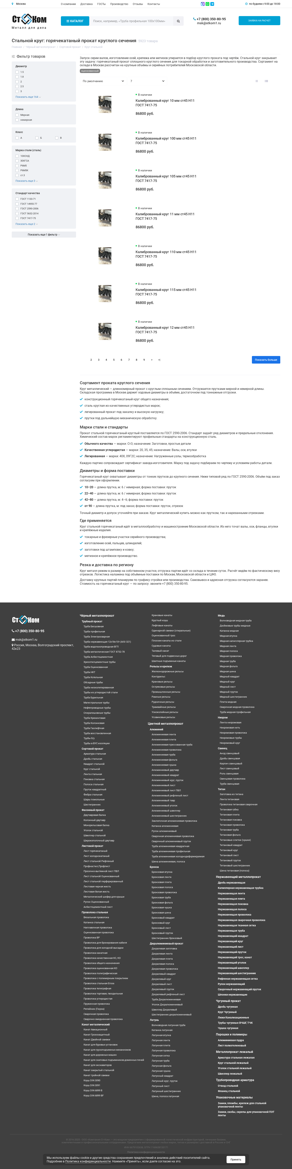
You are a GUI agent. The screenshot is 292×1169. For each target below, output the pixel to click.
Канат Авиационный (95, 1029)
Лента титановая (229, 799)
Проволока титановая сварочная (238, 804)
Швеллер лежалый (230, 1073)
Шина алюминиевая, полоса (168, 861)
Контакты (154, 3)
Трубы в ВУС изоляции (97, 743)
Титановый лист (229, 855)
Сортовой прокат (92, 748)
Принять (236, 1159)
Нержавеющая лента (231, 893)
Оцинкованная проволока (99, 932)
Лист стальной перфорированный (103, 881)
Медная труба (228, 661)
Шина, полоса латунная (165, 1096)
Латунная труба (160, 1060)
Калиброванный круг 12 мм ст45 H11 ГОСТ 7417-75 (165, 330)
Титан (221, 789)
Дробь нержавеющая (231, 882)
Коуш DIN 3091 (92, 1085)
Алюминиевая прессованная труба (172, 744)
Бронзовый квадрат (163, 917)
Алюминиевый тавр (163, 800)
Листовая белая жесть (97, 891)
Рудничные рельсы (163, 701)
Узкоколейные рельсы (165, 712)
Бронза (154, 866)
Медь (221, 615)
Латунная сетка (161, 1055)
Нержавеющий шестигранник (237, 973)
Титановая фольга (230, 834)
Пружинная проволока (97, 1003)
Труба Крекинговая (94, 718)
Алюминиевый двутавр (165, 770)
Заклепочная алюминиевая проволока (174, 820)
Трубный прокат (92, 621)
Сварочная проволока (96, 1014)
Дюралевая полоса (163, 963)
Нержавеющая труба (231, 930)
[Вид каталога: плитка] (256, 81)
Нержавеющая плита (231, 898)
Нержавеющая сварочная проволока (241, 920)
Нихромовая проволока (233, 732)
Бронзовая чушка (162, 907)
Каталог (75, 21)
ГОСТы (101, 3)
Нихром (223, 717)
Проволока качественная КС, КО (102, 958)
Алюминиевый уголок (164, 805)
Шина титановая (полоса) (234, 870)
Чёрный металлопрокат (97, 615)
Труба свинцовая (229, 783)
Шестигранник (92, 804)
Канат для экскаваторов (98, 1065)
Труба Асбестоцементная (98, 656)
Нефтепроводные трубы (97, 707)
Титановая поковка (231, 819)
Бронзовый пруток (162, 933)
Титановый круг (229, 850)
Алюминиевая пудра (231, 1040)
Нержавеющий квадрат (233, 935)
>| (159, 359)
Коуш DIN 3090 (92, 1080)
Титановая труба (229, 829)
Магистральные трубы (97, 702)
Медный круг (227, 681)
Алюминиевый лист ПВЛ (166, 790)
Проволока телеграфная (97, 988)
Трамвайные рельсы (164, 707)
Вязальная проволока (96, 917)
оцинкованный (90, 70)
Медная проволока (231, 656)
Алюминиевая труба (163, 754)
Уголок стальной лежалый (235, 1068)
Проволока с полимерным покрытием (106, 978)
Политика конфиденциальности (146, 1152)
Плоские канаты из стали (167, 640)
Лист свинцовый (229, 768)
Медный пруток (229, 691)
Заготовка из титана (231, 794)
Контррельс (158, 676)
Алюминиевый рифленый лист (170, 795)
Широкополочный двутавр (99, 840)
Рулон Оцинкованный (96, 901)
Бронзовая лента (161, 877)
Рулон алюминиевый (164, 831)
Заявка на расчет (259, 20)
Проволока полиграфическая (100, 973)
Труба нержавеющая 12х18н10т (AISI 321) (107, 641)
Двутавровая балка (95, 815)
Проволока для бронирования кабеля (105, 942)
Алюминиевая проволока (166, 749)
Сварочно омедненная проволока (103, 1019)
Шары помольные (94, 799)
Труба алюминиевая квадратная (170, 846)
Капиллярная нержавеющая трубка (240, 887)
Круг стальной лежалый (233, 1062)
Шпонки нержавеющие (232, 994)
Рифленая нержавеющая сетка (238, 978)
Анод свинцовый (229, 753)
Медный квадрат (229, 676)
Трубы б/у (89, 738)
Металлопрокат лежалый (234, 1052)
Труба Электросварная (97, 636)
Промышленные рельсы (166, 691)
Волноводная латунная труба (168, 1025)
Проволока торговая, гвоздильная (103, 993)
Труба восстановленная (97, 733)
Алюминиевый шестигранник (169, 815)
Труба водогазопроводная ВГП (101, 646)
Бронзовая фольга (162, 902)
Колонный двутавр (94, 820)
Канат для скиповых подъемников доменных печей (114, 1060)
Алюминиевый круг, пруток (167, 780)
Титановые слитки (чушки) (235, 840)
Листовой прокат (92, 845)
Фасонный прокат (93, 809)
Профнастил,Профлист (97, 866)
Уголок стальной (93, 830)
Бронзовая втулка (162, 872)
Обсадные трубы (93, 682)
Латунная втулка (161, 1035)
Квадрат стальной (94, 763)
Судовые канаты (161, 645)
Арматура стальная (95, 753)
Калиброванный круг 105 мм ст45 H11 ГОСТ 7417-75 (166, 178)
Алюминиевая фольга (164, 759)
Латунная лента (161, 1040)
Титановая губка (229, 809)
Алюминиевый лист (163, 785)
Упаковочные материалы (234, 1097)
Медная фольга (229, 666)
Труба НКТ (89, 672)
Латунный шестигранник (166, 1091)
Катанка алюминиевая (165, 826)
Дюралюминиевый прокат (166, 943)
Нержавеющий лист (230, 946)
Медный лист (228, 686)
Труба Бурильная (93, 697)
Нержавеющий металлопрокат (238, 877)
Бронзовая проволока (164, 892)
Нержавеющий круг (230, 941)
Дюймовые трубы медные (235, 625)
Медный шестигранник (233, 696)
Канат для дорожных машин (100, 1054)
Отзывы (138, 3)
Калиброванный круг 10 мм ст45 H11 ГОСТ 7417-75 (165, 103)
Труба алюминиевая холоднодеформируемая (178, 856)
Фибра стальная (93, 794)
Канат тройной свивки (97, 1075)
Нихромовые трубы (231, 737)
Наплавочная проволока (98, 927)
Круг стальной (92, 769)
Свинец (222, 748)
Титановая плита (229, 814)
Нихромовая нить (230, 727)
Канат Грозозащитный (97, 1034)
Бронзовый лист (161, 927)
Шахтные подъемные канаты (169, 661)
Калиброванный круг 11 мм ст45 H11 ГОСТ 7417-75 (165, 216)
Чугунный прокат (228, 1001)
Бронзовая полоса (162, 887)
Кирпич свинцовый (231, 763)
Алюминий (156, 729)
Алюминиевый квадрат (165, 775)
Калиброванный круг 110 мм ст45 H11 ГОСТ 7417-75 (166, 254)
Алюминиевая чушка (164, 764)
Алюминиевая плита (164, 739)
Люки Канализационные (233, 1017)
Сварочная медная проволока (237, 707)
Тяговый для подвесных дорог (169, 655)
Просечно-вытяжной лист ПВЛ (101, 871)
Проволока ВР (92, 937)
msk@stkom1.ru (209, 23)
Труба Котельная (93, 677)
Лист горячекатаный (95, 851)
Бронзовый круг (161, 922)
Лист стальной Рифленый (99, 861)
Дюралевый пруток (163, 989)
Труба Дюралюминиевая (166, 999)
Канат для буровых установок (101, 1044)
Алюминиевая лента (164, 734)
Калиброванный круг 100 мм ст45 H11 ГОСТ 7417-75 (166, 140)
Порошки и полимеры (231, 1034)
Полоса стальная (93, 784)
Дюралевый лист (162, 984)
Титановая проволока (232, 824)
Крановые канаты (162, 615)
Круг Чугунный (227, 1012)
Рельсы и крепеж (161, 666)
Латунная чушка (161, 1071)
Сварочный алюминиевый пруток (171, 841)
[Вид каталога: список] (266, 81)
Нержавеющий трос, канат (235, 957)
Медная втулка (228, 635)
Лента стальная (93, 774)
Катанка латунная (162, 1030)
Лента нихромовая (230, 722)
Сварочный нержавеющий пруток (239, 989)
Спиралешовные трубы (97, 712)
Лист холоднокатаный (97, 856)
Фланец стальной (229, 1091)
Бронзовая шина (161, 912)
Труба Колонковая (94, 723)
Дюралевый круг (161, 979)
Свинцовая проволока (232, 778)
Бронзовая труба (161, 897)
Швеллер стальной (95, 835)
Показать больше (266, 359)
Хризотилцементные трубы (100, 662)
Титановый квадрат (231, 845)
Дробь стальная (93, 758)
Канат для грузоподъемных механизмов (107, 1049)
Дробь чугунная (228, 1006)
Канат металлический (96, 1024)
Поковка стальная (94, 779)
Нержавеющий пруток (232, 952)
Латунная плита (161, 1045)
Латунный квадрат (162, 1075)
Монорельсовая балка (96, 825)
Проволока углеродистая (98, 998)
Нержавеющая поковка (233, 904)
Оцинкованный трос (163, 635)
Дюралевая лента (162, 953)
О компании (68, 3)
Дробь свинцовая (230, 758)
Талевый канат (160, 650)
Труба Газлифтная (94, 728)
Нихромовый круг (230, 743)
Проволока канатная (95, 952)
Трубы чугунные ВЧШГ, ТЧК (235, 1022)
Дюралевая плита (162, 958)
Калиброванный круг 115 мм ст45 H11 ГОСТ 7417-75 (166, 292)
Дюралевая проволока (165, 968)
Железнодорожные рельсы (168, 671)
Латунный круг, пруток (165, 1081)
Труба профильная (94, 631)
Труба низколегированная (99, 687)
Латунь (154, 1019)
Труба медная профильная (235, 712)
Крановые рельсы (162, 681)
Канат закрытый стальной (99, 1070)
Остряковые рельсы (163, 686)
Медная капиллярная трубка (236, 641)
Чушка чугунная (228, 1028)
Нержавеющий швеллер (233, 967)
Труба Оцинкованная (96, 667)
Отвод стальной (228, 1085)
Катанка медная (229, 630)
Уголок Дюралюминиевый (167, 1004)
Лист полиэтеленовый (232, 1045)
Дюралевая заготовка (164, 948)
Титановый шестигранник (235, 865)
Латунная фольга (161, 1065)
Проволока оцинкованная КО (100, 968)
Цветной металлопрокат (165, 723)
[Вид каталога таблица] (276, 81)
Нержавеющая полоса (232, 909)
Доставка (86, 3)
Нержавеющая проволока (234, 914)
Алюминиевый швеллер (166, 810)
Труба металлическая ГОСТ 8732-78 (104, 651)
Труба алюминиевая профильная (171, 851)
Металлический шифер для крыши (104, 896)
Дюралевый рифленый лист (168, 994)
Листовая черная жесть (97, 886)
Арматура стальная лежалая (236, 1057)
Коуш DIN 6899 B (93, 1090)
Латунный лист (160, 1086)
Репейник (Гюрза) (94, 1008)
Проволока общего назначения (102, 963)
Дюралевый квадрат (164, 973)
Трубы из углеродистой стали (101, 692)
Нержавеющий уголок (232, 962)
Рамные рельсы (161, 696)
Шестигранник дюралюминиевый (172, 1014)
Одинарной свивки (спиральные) (171, 630)
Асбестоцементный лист (98, 907)
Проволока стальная (95, 912)
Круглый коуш (160, 620)
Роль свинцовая (229, 773)
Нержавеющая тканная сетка (237, 925)
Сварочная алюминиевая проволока (173, 836)
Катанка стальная (94, 922)
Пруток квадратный (95, 789)
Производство (119, 3)
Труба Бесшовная (94, 626)
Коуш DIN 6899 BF (94, 1095)
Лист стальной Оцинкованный (101, 876)
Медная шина (228, 671)
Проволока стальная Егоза (99, 983)
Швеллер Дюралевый (164, 1009)
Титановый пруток (230, 860)
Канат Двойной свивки (97, 1039)
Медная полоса (229, 651)
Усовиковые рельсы (163, 717)
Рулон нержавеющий (231, 984)
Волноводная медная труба (236, 620)
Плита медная (228, 701)
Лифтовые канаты (162, 625)
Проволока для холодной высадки (103, 947)
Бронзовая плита (162, 882)
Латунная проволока (164, 1050)
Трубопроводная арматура (235, 1080)
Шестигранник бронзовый (167, 938)
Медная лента (228, 646)
